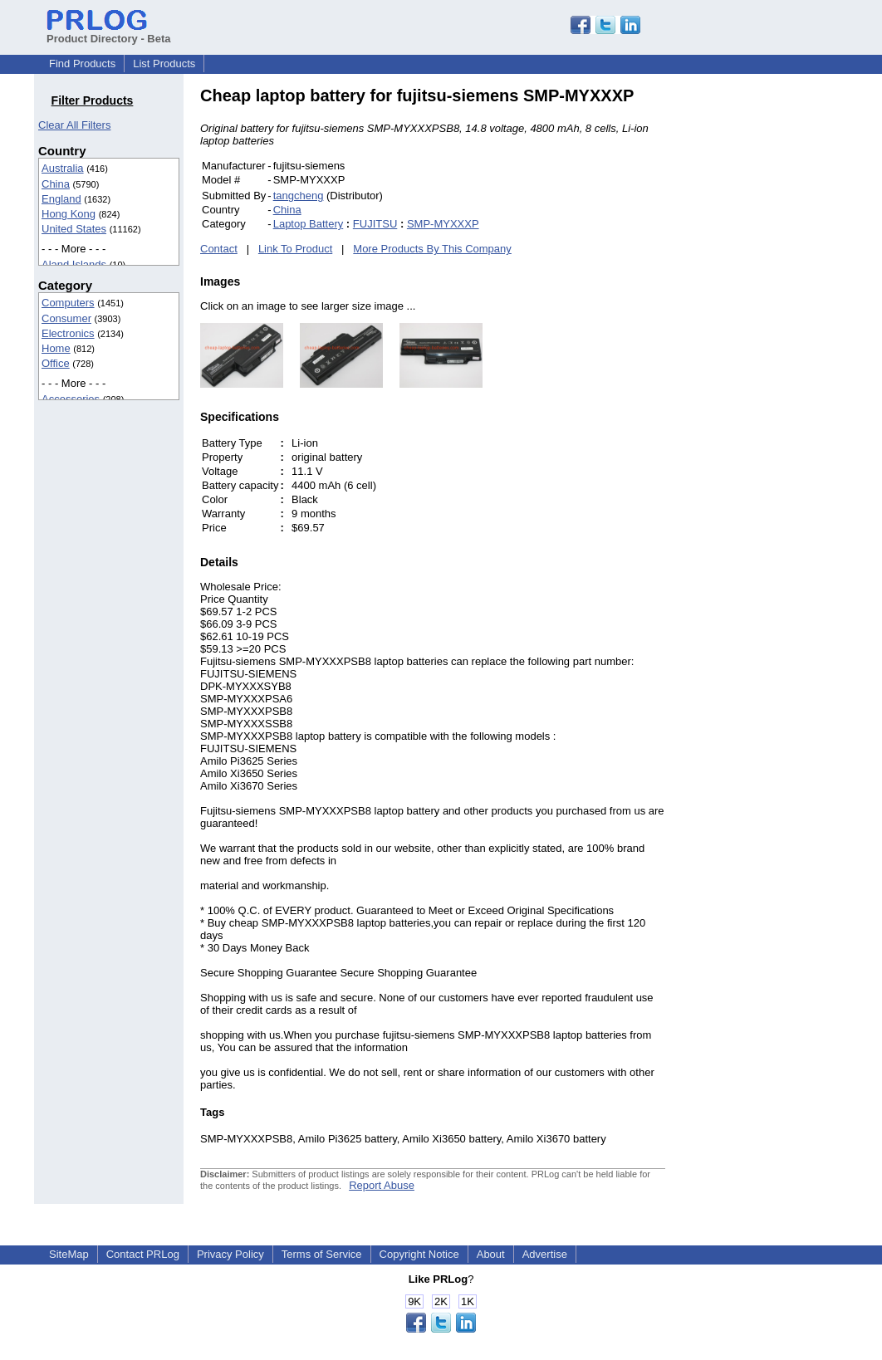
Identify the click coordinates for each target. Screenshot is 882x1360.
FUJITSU (375, 224)
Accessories (71, 399)
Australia (63, 168)
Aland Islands (74, 264)
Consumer (66, 318)
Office (56, 363)
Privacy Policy (230, 1254)
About (491, 1254)
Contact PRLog (142, 1254)
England (61, 199)
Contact (219, 248)
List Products (164, 63)
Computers (68, 302)
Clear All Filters (74, 125)
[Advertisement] (777, 335)
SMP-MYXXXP (443, 224)
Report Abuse (381, 1185)
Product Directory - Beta (109, 32)
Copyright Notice (419, 1254)
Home (56, 348)
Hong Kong (69, 214)
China (56, 184)
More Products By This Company (432, 248)
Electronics (68, 333)
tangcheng (298, 195)
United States (74, 229)
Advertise (544, 1254)
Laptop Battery (308, 224)
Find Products (82, 63)
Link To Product (295, 248)
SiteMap (69, 1254)
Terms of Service (322, 1254)
